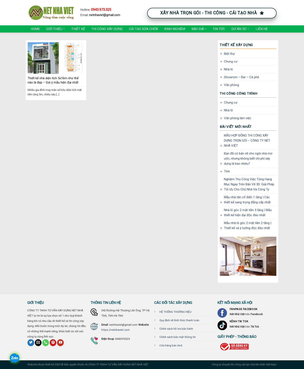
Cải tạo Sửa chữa (143, 29)
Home (35, 29)
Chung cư (230, 61)
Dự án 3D (240, 29)
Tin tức (219, 29)
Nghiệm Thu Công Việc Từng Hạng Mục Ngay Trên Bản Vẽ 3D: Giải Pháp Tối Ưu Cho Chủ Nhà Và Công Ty (249, 184)
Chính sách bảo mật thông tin (177, 337)
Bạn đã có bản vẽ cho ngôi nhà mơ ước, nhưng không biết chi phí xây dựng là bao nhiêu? (248, 158)
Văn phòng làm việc (237, 118)
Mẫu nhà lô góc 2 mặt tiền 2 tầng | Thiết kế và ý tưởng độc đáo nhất (247, 225)
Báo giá (198, 29)
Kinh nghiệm (174, 29)
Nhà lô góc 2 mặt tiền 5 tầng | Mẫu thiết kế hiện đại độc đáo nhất (248, 212)
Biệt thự (229, 54)
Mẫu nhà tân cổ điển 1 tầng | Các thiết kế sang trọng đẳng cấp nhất (247, 199)
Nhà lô (228, 69)
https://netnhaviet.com (115, 329)
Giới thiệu (55, 29)
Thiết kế (78, 29)
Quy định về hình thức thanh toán (179, 320)
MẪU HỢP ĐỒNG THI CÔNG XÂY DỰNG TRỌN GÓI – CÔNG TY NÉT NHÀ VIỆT (247, 141)
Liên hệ (262, 29)
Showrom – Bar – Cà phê (241, 77)
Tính (227, 171)
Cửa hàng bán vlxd (170, 345)
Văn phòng (231, 85)
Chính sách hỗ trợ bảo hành (176, 328)
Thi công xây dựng (107, 29)
